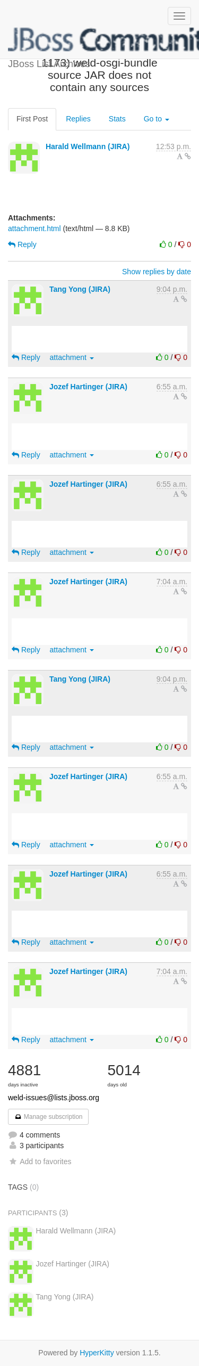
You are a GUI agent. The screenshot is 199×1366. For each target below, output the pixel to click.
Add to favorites (39, 1161)
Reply (22, 244)
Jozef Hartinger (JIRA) (88, 386)
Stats (117, 118)
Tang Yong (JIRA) (79, 289)
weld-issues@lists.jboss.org (53, 1097)
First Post (32, 118)
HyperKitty (97, 1352)
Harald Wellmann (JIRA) (87, 146)
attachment (72, 357)
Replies (78, 118)
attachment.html (34, 228)
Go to (156, 118)
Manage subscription (48, 1116)
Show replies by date (156, 271)
